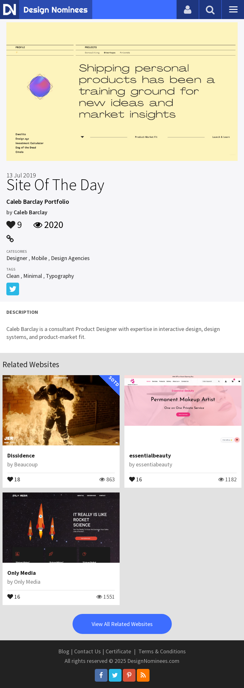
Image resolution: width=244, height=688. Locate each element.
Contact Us (87, 651)
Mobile (39, 258)
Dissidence (21, 455)
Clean (12, 275)
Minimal (32, 275)
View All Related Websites (122, 624)
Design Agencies (70, 258)
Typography (60, 275)
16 (135, 479)
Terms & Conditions (162, 651)
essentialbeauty (150, 455)
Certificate (118, 651)
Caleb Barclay (30, 212)
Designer (16, 258)
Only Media (21, 572)
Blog (63, 651)
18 (13, 479)
